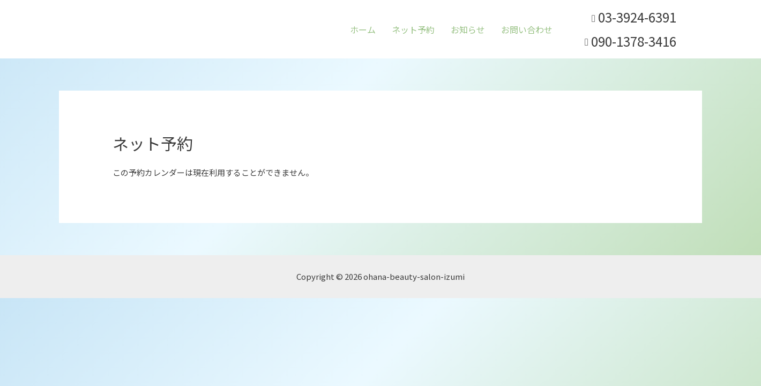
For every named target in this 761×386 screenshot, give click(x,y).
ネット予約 (413, 29)
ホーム (363, 29)
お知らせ (468, 29)
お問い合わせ (527, 29)
